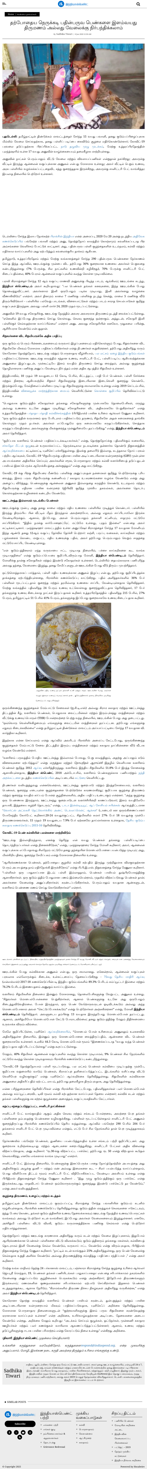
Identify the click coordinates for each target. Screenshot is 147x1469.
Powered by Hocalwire (133, 1466)
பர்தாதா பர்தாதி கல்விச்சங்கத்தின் (49, 413)
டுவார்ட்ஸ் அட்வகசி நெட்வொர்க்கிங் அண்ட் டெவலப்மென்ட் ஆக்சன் (49, 810)
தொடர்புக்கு (49, 1442)
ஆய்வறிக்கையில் (59, 1031)
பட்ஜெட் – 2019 (123, 1447)
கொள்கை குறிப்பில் (107, 391)
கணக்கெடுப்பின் (43, 778)
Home (11, 14)
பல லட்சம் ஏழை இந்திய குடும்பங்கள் (120, 353)
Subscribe (20, 1423)
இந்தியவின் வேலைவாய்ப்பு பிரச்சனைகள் (122, 1438)
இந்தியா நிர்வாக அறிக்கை (128, 1460)
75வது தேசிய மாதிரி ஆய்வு (124, 977)
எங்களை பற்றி (50, 1424)
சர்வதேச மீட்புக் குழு (16, 446)
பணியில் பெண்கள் (124, 1420)
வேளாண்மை (85, 1433)
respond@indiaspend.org (98, 1345)
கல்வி (82, 1424)
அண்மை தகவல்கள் (26, 14)
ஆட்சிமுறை (85, 1438)
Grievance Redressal (54, 1446)
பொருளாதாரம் (86, 1429)
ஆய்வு (37, 768)
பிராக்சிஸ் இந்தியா (62, 236)
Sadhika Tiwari (13, 1373)
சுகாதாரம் (83, 1442)
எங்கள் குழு (49, 1429)
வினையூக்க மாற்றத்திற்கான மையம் (45, 391)
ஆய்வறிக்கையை (13, 451)
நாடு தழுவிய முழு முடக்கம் (82, 146)
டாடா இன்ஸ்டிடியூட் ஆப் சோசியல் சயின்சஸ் (90, 805)
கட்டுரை (80, 778)
